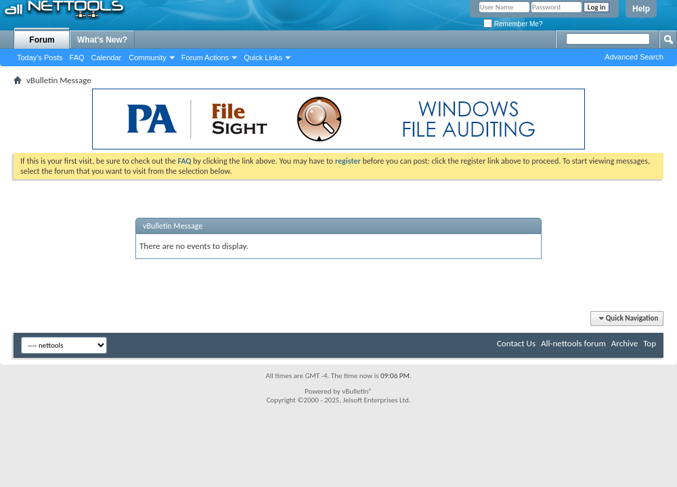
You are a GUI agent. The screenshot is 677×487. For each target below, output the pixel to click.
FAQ (77, 57)
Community (148, 57)
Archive (624, 343)
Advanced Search (634, 57)
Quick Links (263, 57)
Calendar (106, 57)
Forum (41, 40)
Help (641, 9)
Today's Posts (40, 57)
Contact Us (516, 343)
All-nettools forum (573, 343)
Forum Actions (205, 57)
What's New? (102, 40)
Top (649, 343)
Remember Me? (512, 24)
